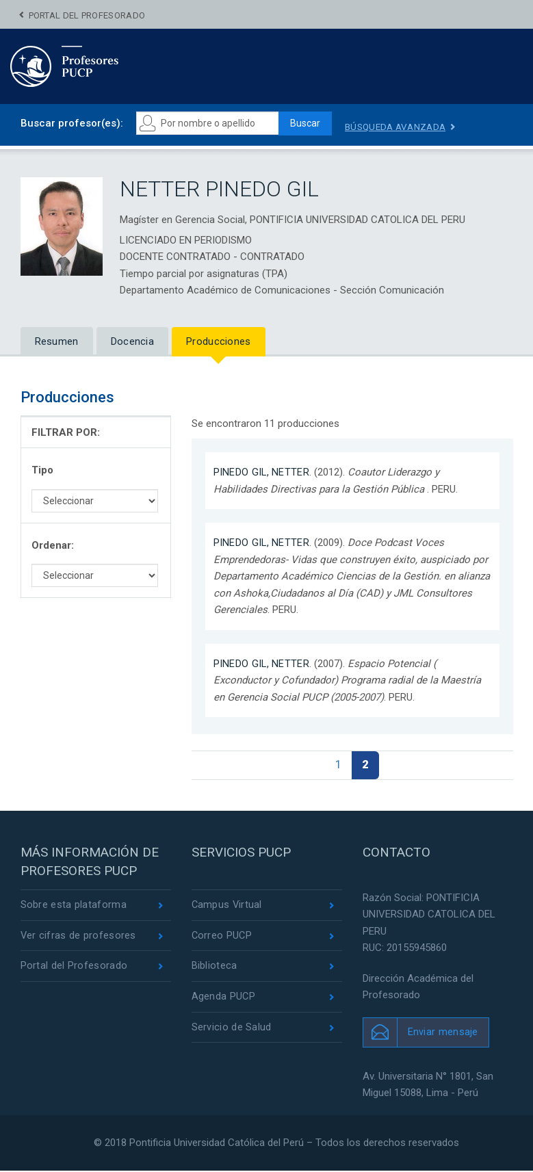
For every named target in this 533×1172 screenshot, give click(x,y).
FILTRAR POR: (65, 432)
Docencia (132, 341)
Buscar (308, 123)
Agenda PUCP (224, 1000)
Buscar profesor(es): (72, 123)
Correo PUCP (222, 938)
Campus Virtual (227, 906)
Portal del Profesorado (87, 15)
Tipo (42, 471)
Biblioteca (214, 969)
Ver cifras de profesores (79, 938)
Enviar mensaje (443, 1033)
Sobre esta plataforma (74, 906)
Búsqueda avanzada (403, 126)
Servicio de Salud (232, 1031)
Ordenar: (52, 545)
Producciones (218, 341)
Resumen (57, 341)
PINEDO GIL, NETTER (261, 473)
